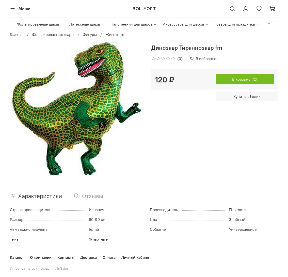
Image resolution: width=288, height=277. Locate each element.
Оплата (109, 257)
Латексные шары (87, 24)
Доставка (88, 257)
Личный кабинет (136, 257)
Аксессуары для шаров (186, 24)
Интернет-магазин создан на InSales (39, 268)
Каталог (17, 257)
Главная (16, 34)
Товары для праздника (237, 24)
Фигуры (90, 34)
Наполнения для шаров (134, 24)
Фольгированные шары (40, 24)
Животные (114, 34)
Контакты (65, 257)
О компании (40, 257)
